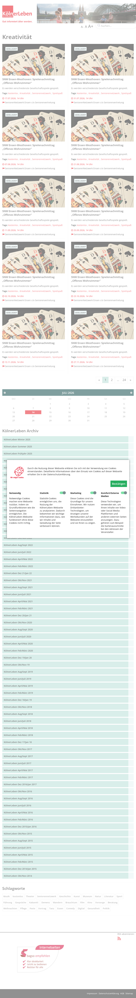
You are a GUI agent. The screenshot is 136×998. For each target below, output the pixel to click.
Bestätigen (118, 483)
